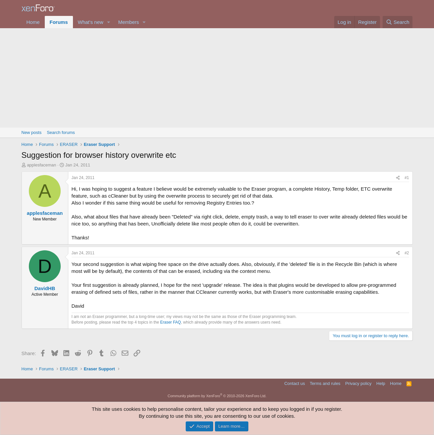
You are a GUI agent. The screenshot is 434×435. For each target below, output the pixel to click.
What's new (90, 22)
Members (128, 22)
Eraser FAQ (170, 322)
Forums (59, 22)
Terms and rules (325, 383)
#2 (406, 253)
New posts (32, 132)
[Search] (398, 22)
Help (380, 383)
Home (33, 22)
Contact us (294, 383)
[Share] (398, 178)
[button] (108, 22)
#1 (406, 177)
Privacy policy (358, 383)
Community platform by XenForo (217, 396)
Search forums (61, 132)
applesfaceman (41, 164)
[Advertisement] (217, 77)
